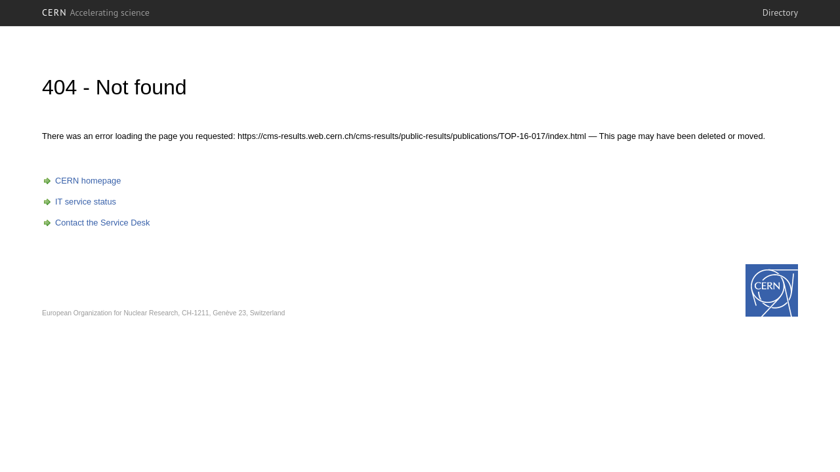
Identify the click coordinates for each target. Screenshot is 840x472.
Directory (780, 12)
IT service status (85, 201)
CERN (96, 12)
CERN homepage (88, 181)
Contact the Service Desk (102, 222)
